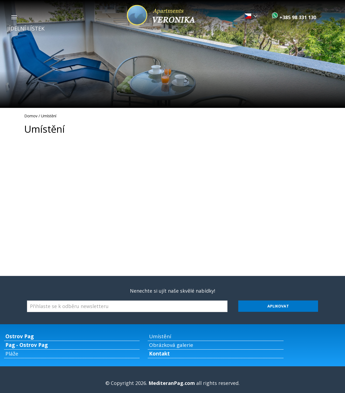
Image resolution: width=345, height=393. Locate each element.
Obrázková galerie (171, 344)
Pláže (11, 353)
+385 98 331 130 (297, 17)
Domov (30, 115)
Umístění (48, 115)
